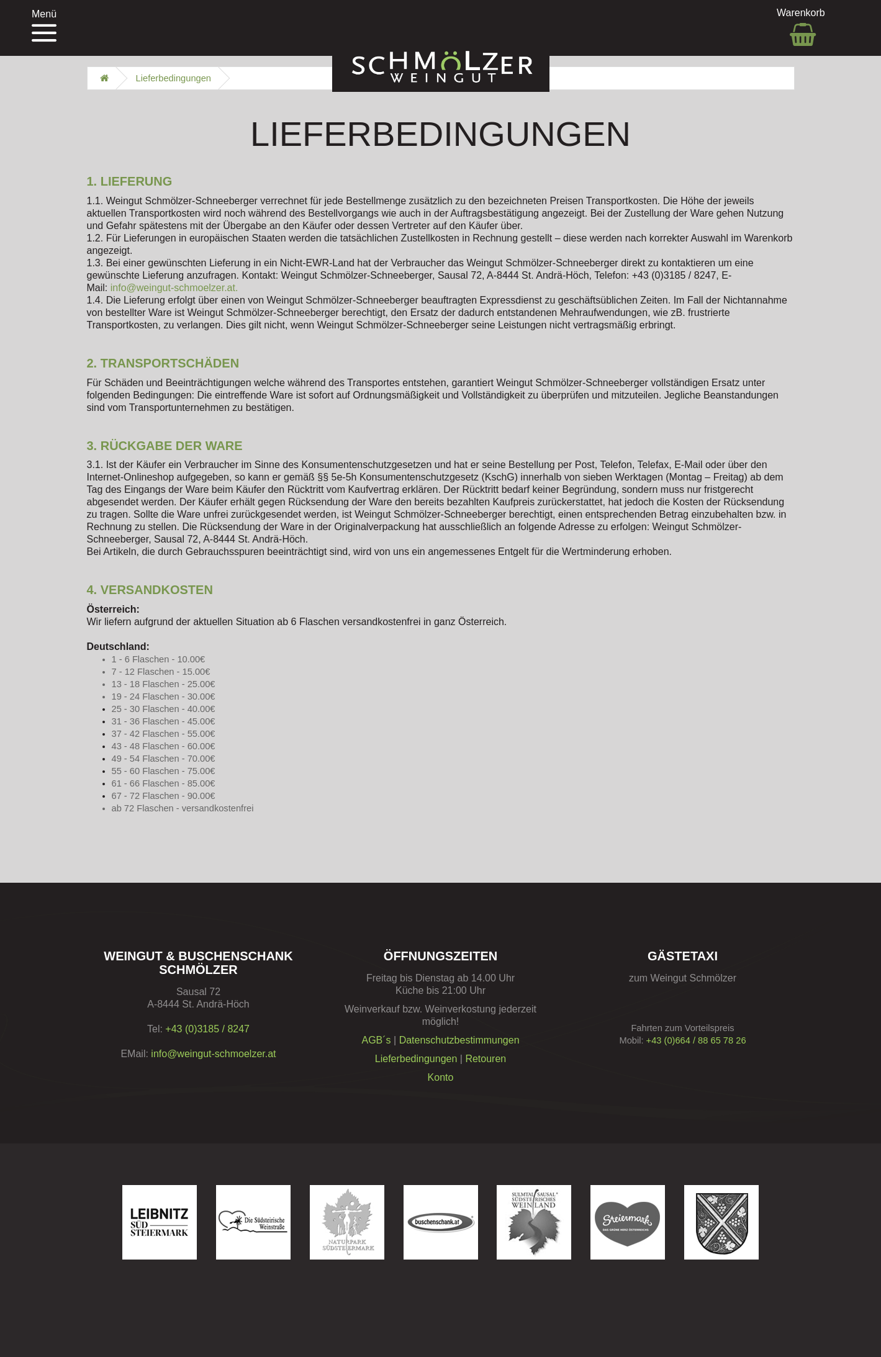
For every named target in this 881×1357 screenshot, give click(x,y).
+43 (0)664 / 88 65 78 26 (696, 1040)
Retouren (485, 1058)
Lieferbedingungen (173, 78)
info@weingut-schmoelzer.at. (174, 287)
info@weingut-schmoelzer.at (213, 1053)
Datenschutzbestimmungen (459, 1040)
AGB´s (376, 1040)
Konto (441, 1077)
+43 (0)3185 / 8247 (207, 1029)
